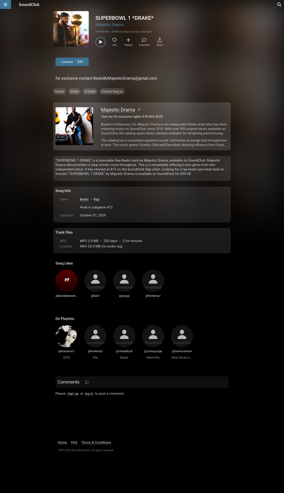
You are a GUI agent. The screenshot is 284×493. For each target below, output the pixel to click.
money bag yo (112, 91)
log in (89, 394)
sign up (73, 394)
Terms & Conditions (96, 442)
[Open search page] (279, 4)
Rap (97, 199)
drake (74, 91)
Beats (84, 199)
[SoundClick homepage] (29, 4)
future (59, 91)
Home (62, 442)
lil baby (90, 91)
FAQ (74, 442)
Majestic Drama (109, 24)
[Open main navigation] (5, 4)
